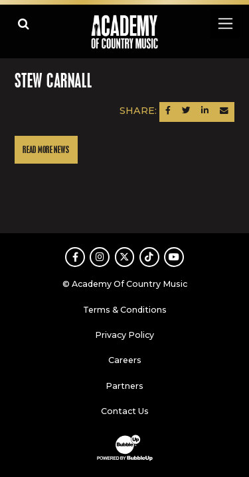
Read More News (46, 150)
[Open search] (23, 23)
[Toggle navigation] (224, 23)
